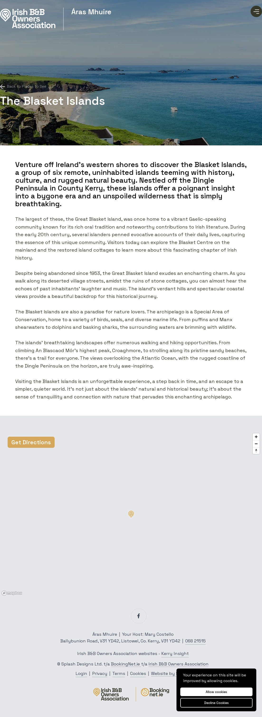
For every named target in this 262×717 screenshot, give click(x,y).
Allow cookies (216, 692)
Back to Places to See (23, 86)
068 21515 (195, 641)
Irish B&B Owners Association (178, 664)
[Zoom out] (256, 443)
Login (81, 673)
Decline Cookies (216, 703)
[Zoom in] (256, 436)
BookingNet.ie (126, 664)
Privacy (99, 673)
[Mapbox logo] (11, 593)
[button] (131, 514)
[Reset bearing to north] (256, 450)
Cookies (138, 673)
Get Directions (31, 442)
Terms (118, 673)
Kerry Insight (175, 653)
